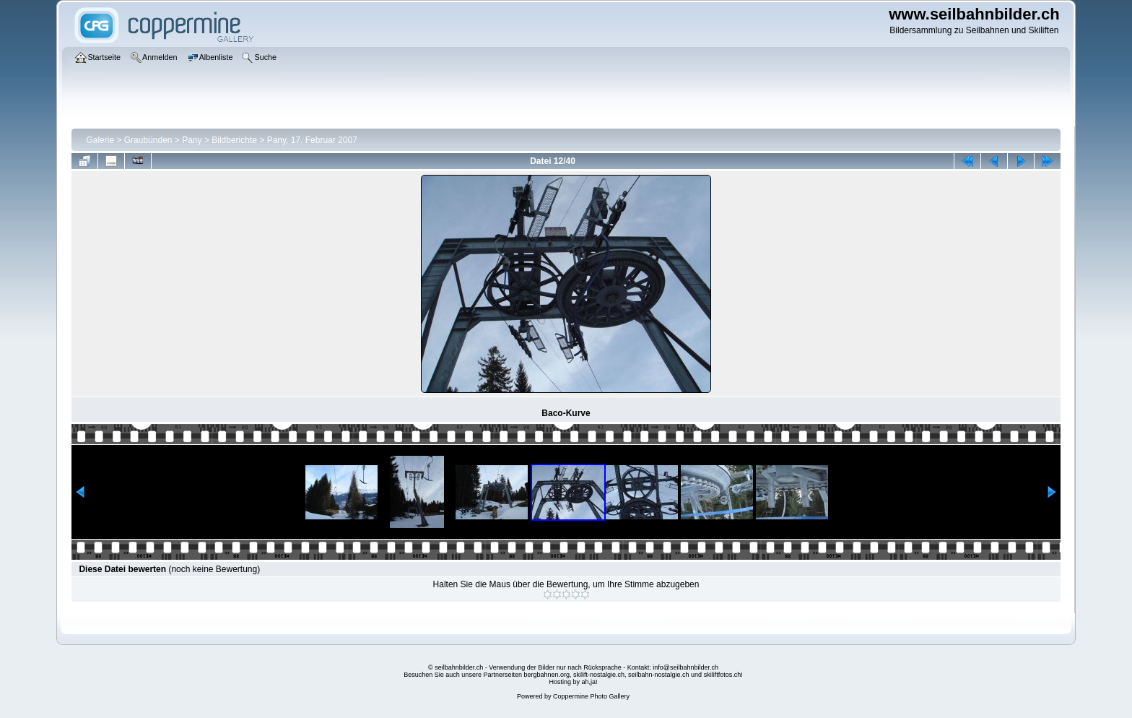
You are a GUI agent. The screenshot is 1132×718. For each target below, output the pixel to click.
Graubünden (148, 140)
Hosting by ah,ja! (573, 681)
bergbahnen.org (546, 674)
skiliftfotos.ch (722, 674)
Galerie (100, 140)
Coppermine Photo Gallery (591, 696)
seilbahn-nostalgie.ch (658, 674)
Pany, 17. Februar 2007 (312, 140)
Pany (191, 140)
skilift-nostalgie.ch (598, 674)
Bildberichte (234, 140)
